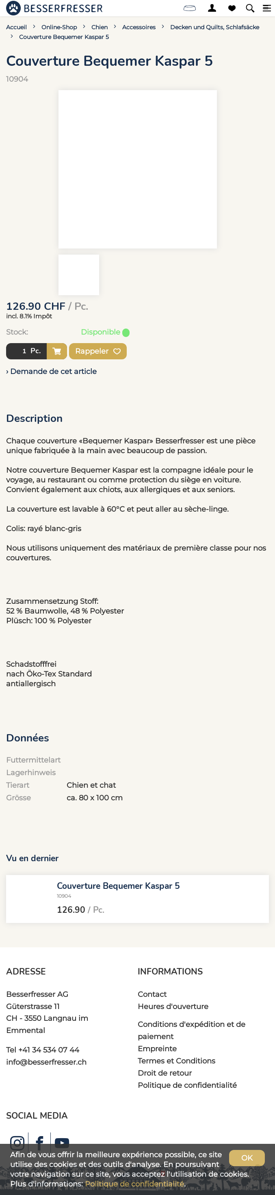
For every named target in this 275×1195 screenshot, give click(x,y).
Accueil (16, 27)
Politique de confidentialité (187, 1085)
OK (247, 1158)
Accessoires (139, 27)
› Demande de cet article (51, 371)
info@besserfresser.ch (46, 1062)
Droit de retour (165, 1073)
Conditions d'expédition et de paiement (191, 1030)
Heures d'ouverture (173, 1006)
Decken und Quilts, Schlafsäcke (214, 27)
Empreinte (157, 1048)
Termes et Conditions (176, 1061)
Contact (152, 994)
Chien (99, 27)
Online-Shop (59, 27)
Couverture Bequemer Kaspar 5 (64, 37)
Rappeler (98, 351)
